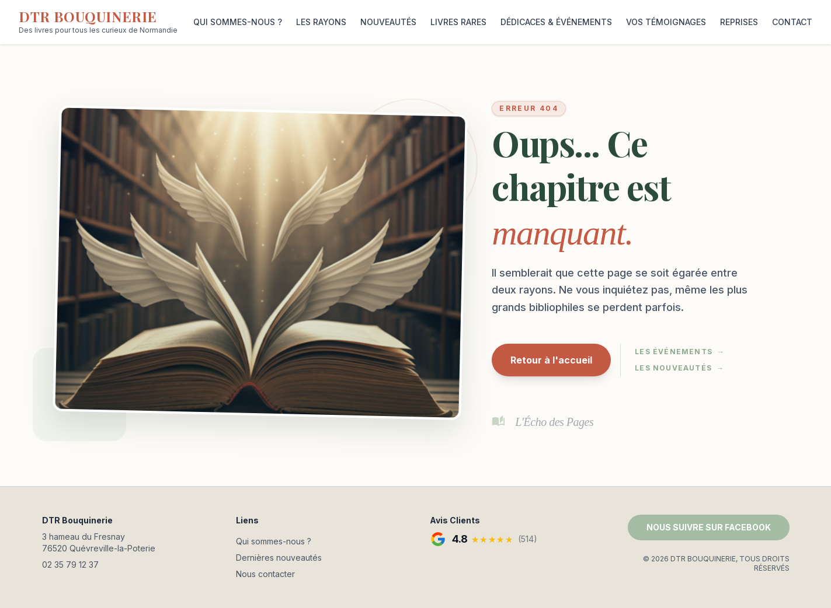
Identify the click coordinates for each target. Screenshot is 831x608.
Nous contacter (265, 574)
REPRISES (739, 22)
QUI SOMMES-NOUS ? (237, 22)
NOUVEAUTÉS (388, 22)
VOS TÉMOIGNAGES (666, 22)
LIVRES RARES (458, 22)
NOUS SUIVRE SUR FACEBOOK (708, 527)
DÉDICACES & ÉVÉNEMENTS (556, 22)
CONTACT (792, 22)
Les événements (680, 352)
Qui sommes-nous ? (273, 541)
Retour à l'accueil (551, 360)
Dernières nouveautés (279, 557)
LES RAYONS (321, 22)
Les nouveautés (679, 368)
